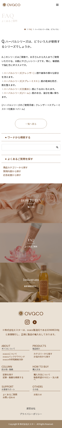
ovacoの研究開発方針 (13, 359)
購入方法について (42, 374)
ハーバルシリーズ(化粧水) (17, 89)
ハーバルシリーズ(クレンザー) (19, 73)
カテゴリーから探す (43, 353)
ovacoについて (10, 353)
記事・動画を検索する (13, 377)
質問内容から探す (12, 171)
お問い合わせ (9, 397)
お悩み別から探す (42, 356)
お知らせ (38, 394)
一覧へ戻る (30, 123)
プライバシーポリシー (31, 413)
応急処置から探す (12, 175)
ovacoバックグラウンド (14, 356)
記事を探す (8, 374)
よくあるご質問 (10, 394)
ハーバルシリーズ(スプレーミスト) (21, 81)
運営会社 (30, 408)
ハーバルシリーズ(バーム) (17, 92)
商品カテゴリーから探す (15, 167)
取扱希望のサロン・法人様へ (46, 378)
